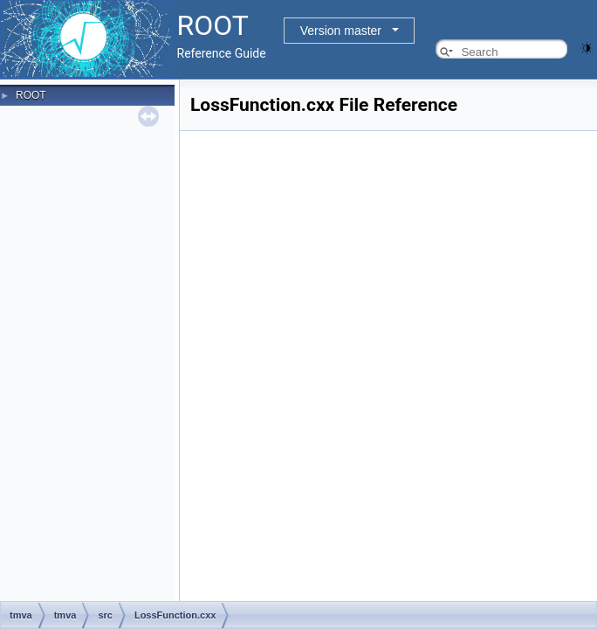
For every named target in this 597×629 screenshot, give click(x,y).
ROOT (31, 95)
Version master (340, 31)
